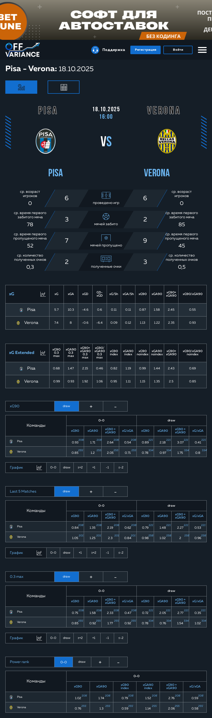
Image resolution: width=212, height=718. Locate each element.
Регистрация (145, 50)
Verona (31, 323)
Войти (178, 50)
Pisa (31, 310)
